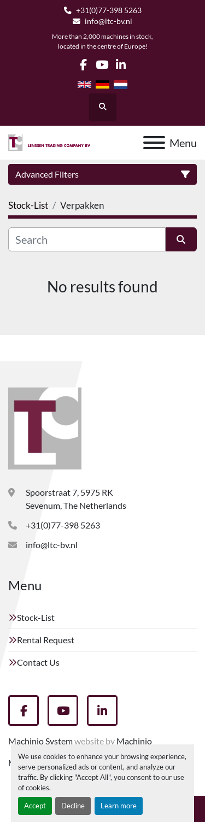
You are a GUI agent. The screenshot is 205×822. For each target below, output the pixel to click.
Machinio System (40, 741)
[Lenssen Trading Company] (44, 427)
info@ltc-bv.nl (108, 21)
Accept (35, 805)
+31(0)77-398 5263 (109, 10)
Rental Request (45, 640)
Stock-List (36, 617)
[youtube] (102, 65)
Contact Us (38, 662)
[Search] (87, 239)
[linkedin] (121, 65)
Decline (73, 805)
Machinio (134, 741)
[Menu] (154, 142)
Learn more (119, 805)
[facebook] (83, 65)
